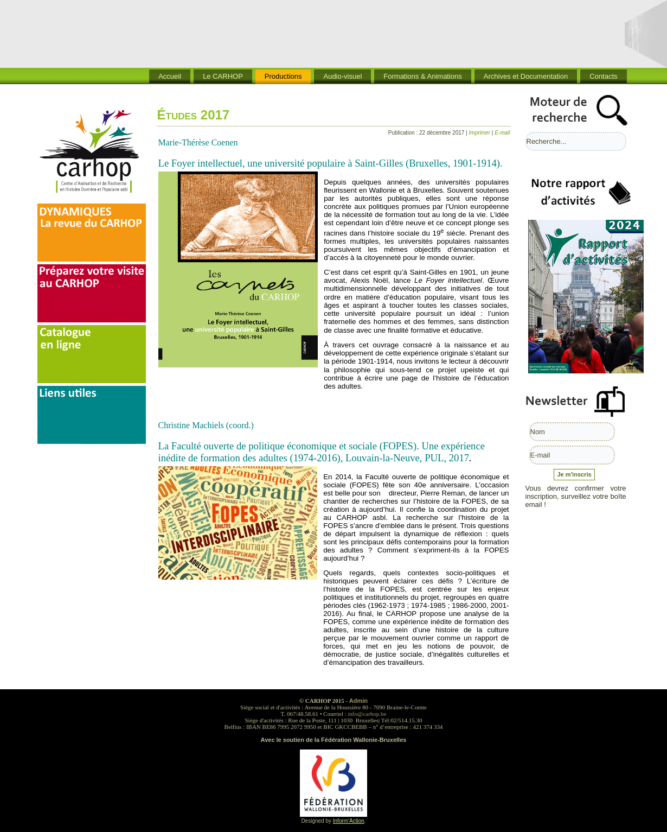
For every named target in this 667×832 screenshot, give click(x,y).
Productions (283, 76)
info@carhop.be (367, 713)
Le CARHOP (223, 76)
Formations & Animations (422, 76)
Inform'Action (348, 821)
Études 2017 (193, 114)
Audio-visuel (342, 76)
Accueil (169, 76)
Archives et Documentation (526, 76)
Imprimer (480, 133)
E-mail (502, 133)
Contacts (603, 76)
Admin (358, 700)
